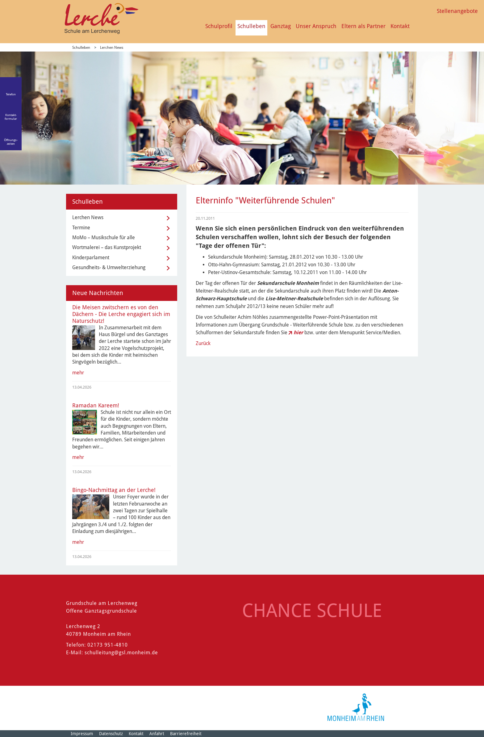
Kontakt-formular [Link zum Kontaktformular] (11, 116)
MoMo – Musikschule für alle (103, 237)
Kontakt (400, 26)
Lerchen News (111, 47)
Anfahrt (156, 733)
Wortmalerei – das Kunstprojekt (106, 247)
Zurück (203, 343)
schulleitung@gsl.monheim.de (121, 653)
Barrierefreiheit (186, 733)
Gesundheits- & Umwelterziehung (108, 267)
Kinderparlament (90, 257)
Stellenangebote (457, 11)
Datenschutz (111, 733)
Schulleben (251, 26)
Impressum (82, 733)
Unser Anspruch (316, 26)
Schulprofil (218, 26)
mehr (78, 373)
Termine (81, 228)
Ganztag (280, 26)
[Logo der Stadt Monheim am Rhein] (356, 707)
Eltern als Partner (363, 26)
